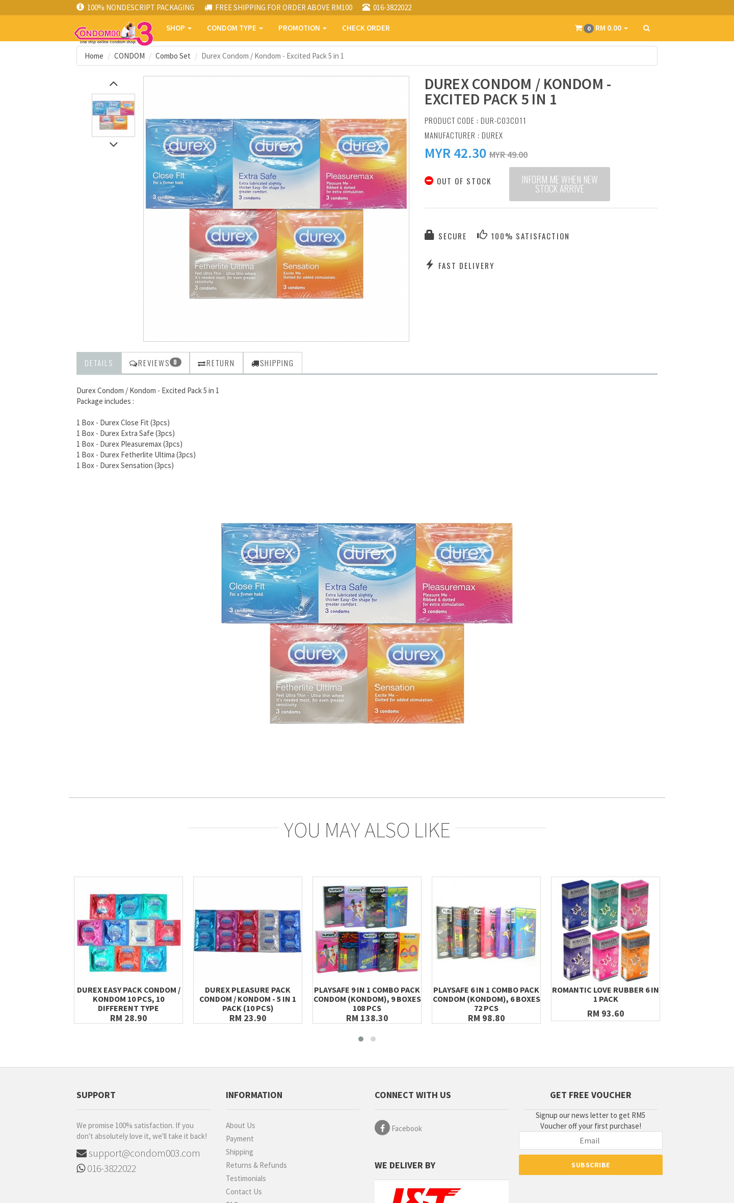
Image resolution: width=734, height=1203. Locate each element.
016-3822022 (106, 1168)
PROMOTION (302, 28)
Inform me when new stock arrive (560, 184)
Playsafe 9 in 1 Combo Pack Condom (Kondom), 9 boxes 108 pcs (367, 999)
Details (99, 362)
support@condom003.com (138, 1152)
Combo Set (173, 56)
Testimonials (246, 1178)
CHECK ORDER (366, 28)
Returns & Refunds (256, 1165)
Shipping (239, 1152)
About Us (240, 1125)
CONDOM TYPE (235, 28)
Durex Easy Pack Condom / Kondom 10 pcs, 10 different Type (128, 999)
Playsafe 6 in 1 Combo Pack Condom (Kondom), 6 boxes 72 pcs (486, 999)
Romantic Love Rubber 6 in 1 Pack (605, 994)
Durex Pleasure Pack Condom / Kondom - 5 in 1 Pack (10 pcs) (247, 999)
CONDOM (129, 56)
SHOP (179, 28)
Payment (240, 1138)
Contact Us (244, 1191)
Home (94, 56)
